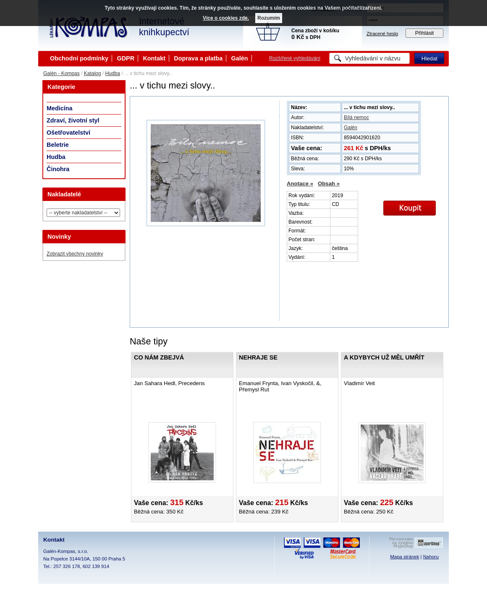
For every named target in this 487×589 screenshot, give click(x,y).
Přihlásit (424, 33)
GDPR (125, 58)
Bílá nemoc (356, 117)
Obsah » (329, 183)
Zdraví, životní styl (73, 120)
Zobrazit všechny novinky (75, 254)
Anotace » (300, 183)
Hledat (429, 58)
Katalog (92, 73)
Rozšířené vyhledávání (294, 58)
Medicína (60, 108)
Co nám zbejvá (159, 357)
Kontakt (154, 58)
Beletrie (58, 144)
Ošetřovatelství (68, 132)
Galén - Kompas (61, 73)
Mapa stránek (404, 556)
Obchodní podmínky (79, 58)
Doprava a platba (198, 58)
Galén (239, 58)
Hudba (112, 73)
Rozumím (268, 18)
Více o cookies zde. (226, 18)
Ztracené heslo (382, 33)
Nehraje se (258, 357)
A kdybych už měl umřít (384, 357)
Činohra (58, 169)
